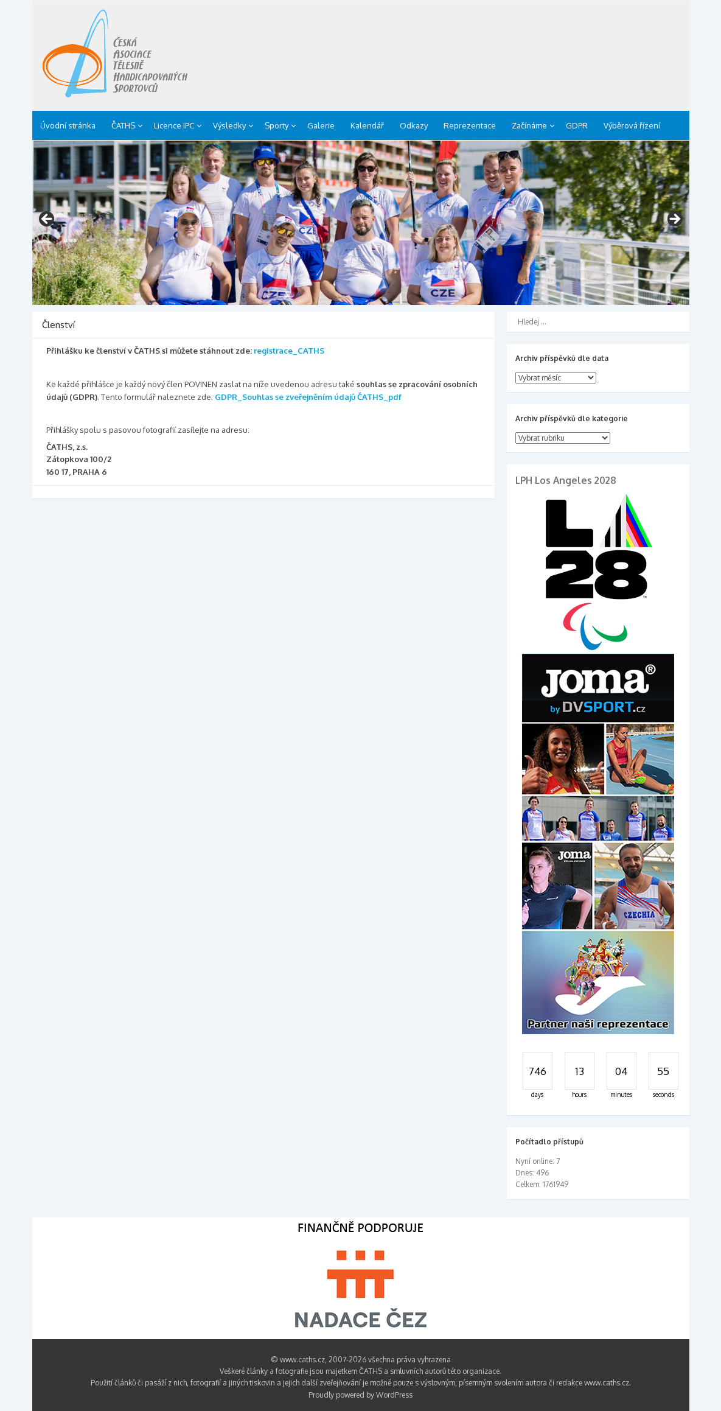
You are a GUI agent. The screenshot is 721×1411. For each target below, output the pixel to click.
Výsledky (229, 125)
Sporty (276, 125)
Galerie (321, 125)
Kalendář (367, 125)
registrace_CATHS (289, 350)
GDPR (577, 125)
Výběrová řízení (632, 125)
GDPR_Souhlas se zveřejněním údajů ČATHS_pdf (308, 397)
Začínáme (529, 125)
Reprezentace (470, 125)
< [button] (47, 220)
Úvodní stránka (68, 125)
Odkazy (414, 125)
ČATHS (123, 125)
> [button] (674, 220)
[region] (360, 223)
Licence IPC (174, 125)
